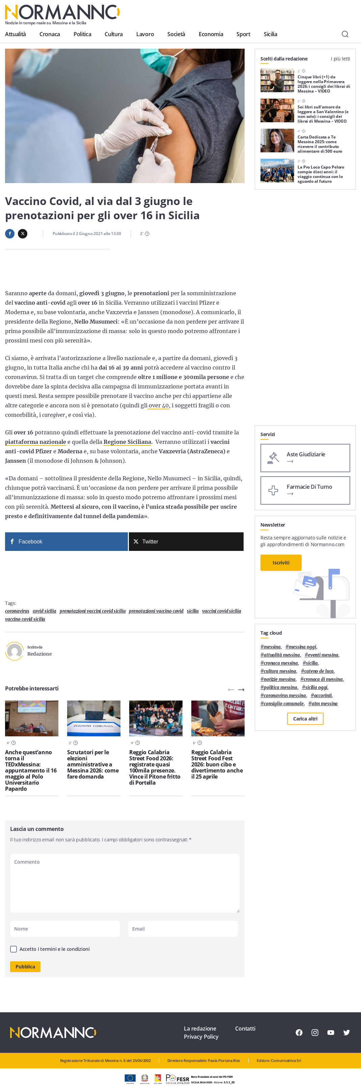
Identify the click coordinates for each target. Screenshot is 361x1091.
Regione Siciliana (127, 441)
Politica (82, 34)
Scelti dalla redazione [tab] (284, 58)
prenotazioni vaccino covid (156, 611)
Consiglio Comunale (284, 704)
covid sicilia (44, 611)
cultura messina (280, 671)
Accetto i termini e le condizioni (55, 949)
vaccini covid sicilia (221, 611)
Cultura (114, 34)
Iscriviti (281, 562)
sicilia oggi (316, 687)
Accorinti (323, 696)
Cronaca (49, 34)
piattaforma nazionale (35, 441)
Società (176, 34)
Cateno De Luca (319, 671)
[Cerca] (345, 34)
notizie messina (280, 679)
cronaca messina (281, 663)
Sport (243, 34)
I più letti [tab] (340, 58)
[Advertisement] (305, 383)
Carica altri (305, 718)
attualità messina (282, 655)
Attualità (15, 34)
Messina (272, 647)
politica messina (280, 687)
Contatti (245, 1028)
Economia (211, 34)
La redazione (200, 1028)
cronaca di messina (323, 679)
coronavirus (17, 611)
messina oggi (302, 647)
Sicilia (270, 34)
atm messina (325, 704)
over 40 (158, 405)
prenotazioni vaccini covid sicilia (93, 611)
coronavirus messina (285, 696)
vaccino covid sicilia (25, 619)
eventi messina (323, 655)
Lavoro (145, 34)
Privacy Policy (201, 1036)
